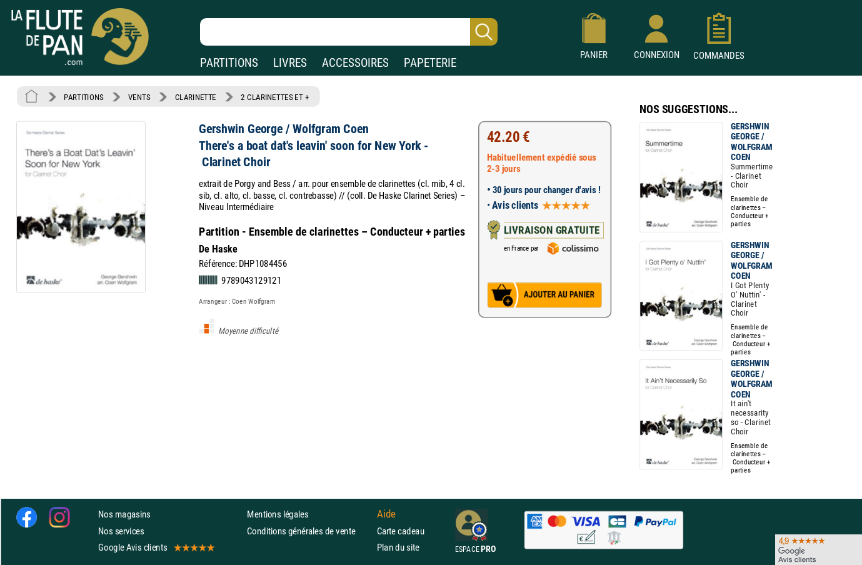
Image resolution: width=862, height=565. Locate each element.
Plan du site (398, 547)
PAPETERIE (430, 63)
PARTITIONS (229, 63)
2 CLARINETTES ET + (275, 97)
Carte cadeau (400, 530)
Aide (386, 514)
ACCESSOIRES (355, 63)
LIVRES (290, 63)
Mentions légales (277, 514)
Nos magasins (124, 514)
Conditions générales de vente (309, 530)
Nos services (121, 530)
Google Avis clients (155, 547)
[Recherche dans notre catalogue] (349, 32)
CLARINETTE (195, 97)
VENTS (139, 97)
